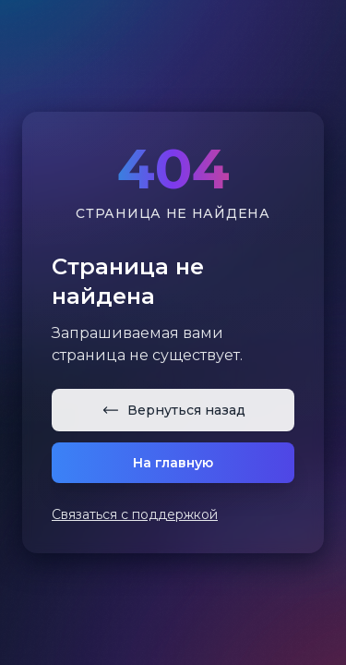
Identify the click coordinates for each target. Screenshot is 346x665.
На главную (173, 462)
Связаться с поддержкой (135, 514)
